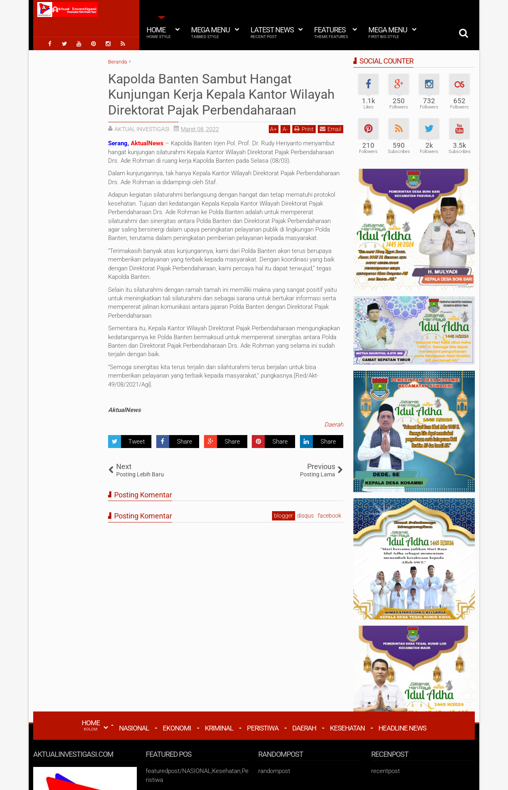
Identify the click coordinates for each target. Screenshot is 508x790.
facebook (329, 515)
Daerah (333, 424)
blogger (283, 515)
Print (304, 129)
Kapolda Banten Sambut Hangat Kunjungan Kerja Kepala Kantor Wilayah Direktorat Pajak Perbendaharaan (221, 94)
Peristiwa (262, 728)
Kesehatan (347, 728)
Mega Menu (210, 32)
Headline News (402, 728)
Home (159, 32)
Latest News (272, 32)
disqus (305, 515)
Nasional (134, 728)
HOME (91, 725)
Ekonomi (177, 728)
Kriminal (219, 728)
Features (331, 32)
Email (330, 129)
